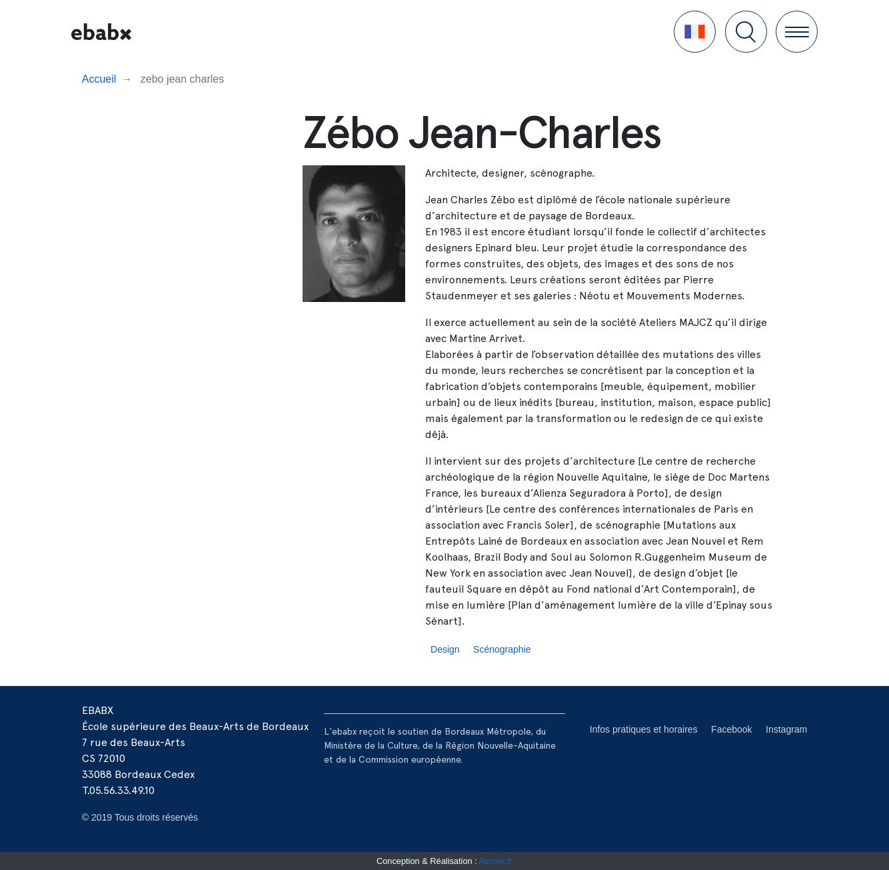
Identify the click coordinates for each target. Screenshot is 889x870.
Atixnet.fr (496, 861)
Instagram (786, 729)
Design (445, 649)
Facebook (731, 729)
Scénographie (501, 649)
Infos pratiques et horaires (644, 729)
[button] (695, 32)
